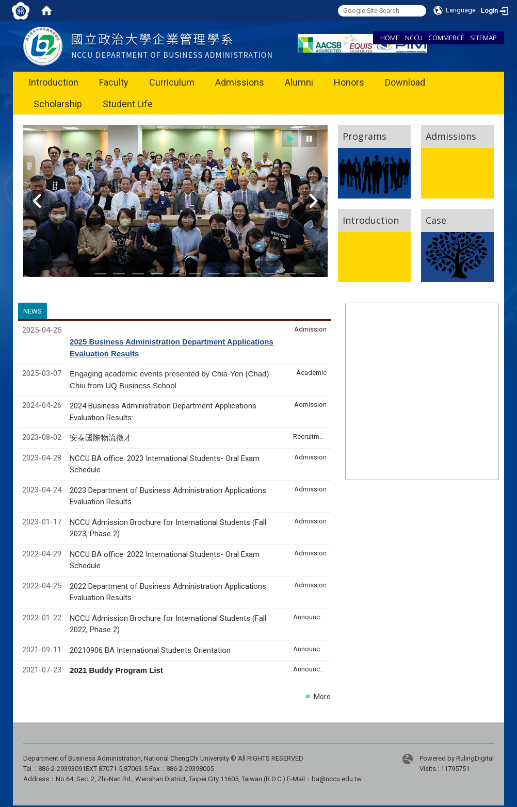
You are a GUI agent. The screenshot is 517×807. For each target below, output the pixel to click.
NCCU (414, 37)
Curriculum (172, 82)
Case (436, 220)
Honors (349, 82)
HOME (389, 37)
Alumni (299, 82)
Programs (364, 136)
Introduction (53, 82)
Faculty (113, 82)
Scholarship (58, 103)
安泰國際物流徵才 (102, 437)
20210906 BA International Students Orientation (150, 650)
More (322, 697)
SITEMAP (483, 37)
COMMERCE (446, 37)
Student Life (128, 103)
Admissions (239, 82)
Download (405, 82)
